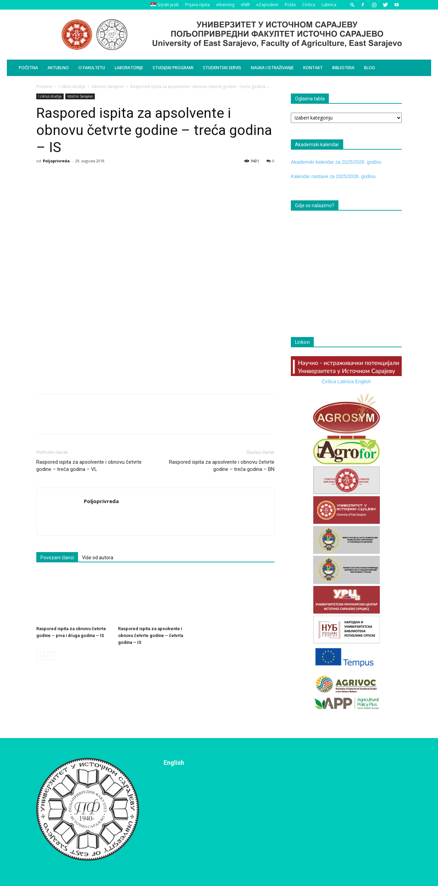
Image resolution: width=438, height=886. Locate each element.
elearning (225, 5)
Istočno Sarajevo (108, 86)
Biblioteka (343, 68)
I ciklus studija (72, 86)
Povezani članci (57, 557)
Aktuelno (58, 68)
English (363, 381)
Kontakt (313, 68)
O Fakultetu (91, 68)
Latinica (329, 5)
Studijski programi (173, 68)
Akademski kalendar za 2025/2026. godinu (336, 162)
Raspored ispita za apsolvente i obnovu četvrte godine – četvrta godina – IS (150, 635)
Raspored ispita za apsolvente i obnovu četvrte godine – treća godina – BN (221, 465)
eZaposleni (267, 5)
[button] (352, 4)
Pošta (290, 5)
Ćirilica (308, 5)
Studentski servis (222, 68)
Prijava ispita (197, 5)
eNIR (245, 5)
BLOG (369, 68)
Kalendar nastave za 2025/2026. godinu (333, 176)
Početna (28, 68)
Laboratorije (129, 68)
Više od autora (97, 557)
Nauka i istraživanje (272, 68)
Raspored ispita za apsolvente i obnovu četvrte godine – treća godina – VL (89, 465)
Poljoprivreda (56, 160)
